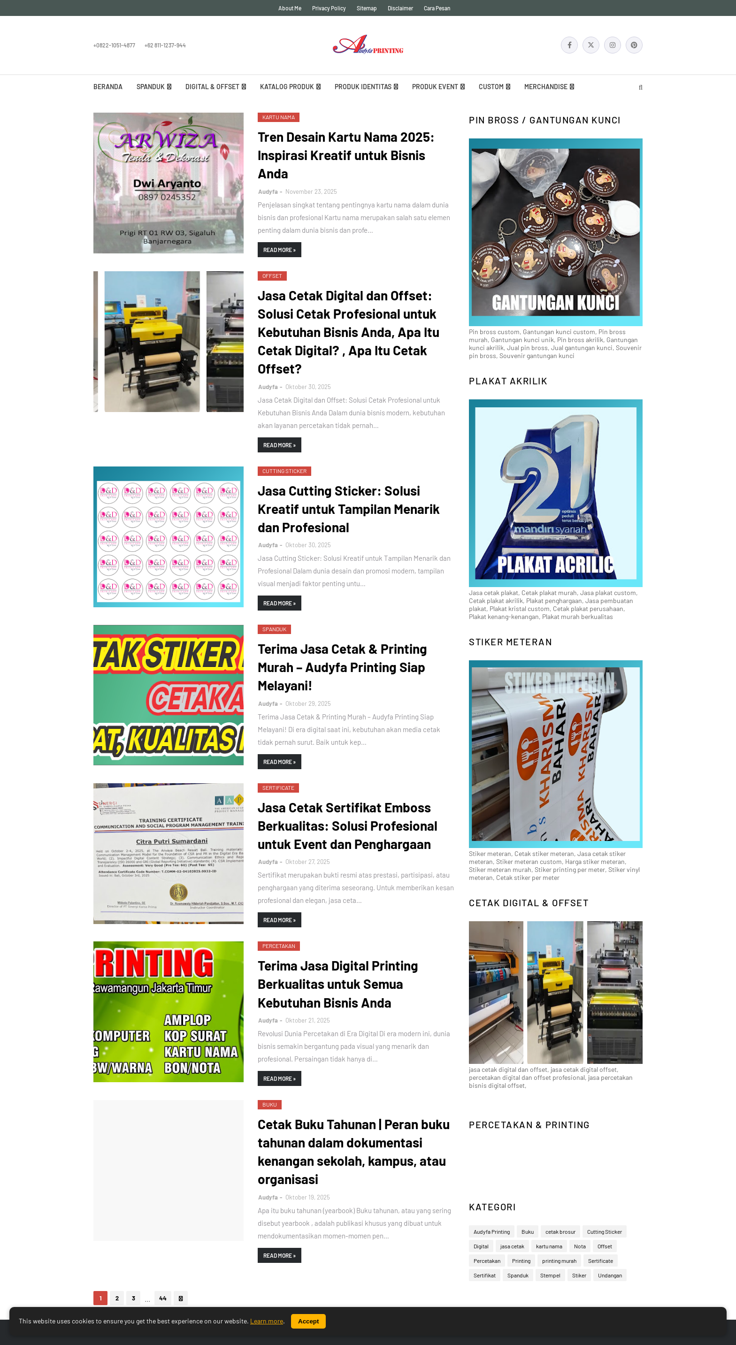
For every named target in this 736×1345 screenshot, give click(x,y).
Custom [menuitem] (491, 87)
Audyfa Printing (492, 1231)
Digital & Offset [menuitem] (212, 87)
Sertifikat (485, 1275)
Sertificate (600, 1260)
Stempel (550, 1275)
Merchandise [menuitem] (545, 87)
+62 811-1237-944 (165, 45)
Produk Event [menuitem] (435, 87)
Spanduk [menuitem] (151, 87)
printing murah (559, 1260)
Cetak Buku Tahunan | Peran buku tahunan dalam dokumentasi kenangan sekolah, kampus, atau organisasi (354, 1151)
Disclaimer (400, 8)
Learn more (266, 1321)
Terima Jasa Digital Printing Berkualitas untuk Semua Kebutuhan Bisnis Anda (338, 983)
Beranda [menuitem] (108, 87)
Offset (605, 1246)
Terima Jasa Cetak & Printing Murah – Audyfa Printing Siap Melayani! (342, 667)
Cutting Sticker (604, 1231)
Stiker (579, 1275)
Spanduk (518, 1275)
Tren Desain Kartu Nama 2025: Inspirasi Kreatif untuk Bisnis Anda (346, 155)
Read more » (279, 249)
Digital (481, 1246)
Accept (308, 1321)
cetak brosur (560, 1231)
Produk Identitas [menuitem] (363, 87)
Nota (580, 1246)
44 (163, 1298)
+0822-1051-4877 (114, 45)
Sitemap (367, 8)
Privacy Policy (329, 8)
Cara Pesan (437, 8)
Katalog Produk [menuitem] (287, 87)
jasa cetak (512, 1246)
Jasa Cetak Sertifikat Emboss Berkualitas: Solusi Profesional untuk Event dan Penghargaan (347, 825)
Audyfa (268, 191)
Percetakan (487, 1260)
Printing (521, 1260)
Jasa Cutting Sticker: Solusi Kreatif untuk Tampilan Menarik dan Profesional (349, 508)
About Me (289, 8)
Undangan (610, 1275)
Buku (527, 1231)
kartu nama (549, 1246)
